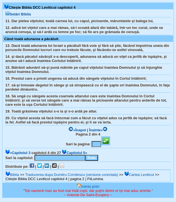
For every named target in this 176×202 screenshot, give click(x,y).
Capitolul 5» (74, 153)
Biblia (12, 175)
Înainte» (98, 130)
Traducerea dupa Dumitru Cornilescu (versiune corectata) (71, 175)
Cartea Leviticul (139, 175)
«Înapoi (77, 130)
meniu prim (88, 186)
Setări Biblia (18, 14)
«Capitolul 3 (18, 153)
